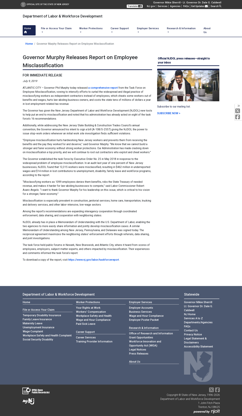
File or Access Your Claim (38, 309)
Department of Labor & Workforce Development (59, 294)
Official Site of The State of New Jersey (45, 4)
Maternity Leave (32, 323)
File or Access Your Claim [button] (56, 28)
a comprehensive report (103, 87)
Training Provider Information (94, 341)
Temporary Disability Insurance (42, 315)
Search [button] (216, 6)
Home (27, 30)
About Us (207, 30)
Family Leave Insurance (37, 319)
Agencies (175, 6)
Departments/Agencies (198, 322)
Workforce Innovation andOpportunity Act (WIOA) (145, 343)
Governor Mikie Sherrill (198, 302)
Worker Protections (88, 302)
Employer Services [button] (148, 28)
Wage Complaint (33, 331)
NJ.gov (151, 6)
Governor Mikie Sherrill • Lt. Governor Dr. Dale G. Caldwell (187, 2)
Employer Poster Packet (144, 319)
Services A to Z (193, 318)
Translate (135, 6)
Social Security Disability (38, 339)
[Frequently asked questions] (186, 6)
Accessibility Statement (198, 346)
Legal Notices (137, 349)
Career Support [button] (120, 28)
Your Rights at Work (88, 307)
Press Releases (138, 353)
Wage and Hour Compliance (93, 319)
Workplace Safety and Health (94, 315)
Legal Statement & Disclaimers (195, 340)
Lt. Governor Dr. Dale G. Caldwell (198, 308)
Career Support (85, 332)
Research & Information (144, 328)
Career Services (86, 337)
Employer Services (140, 302)
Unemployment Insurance (38, 327)
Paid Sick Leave (85, 323)
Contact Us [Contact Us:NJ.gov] (191, 330)
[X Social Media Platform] (238, 111)
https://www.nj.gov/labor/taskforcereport (93, 259)
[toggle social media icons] (238, 106)
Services (162, 6)
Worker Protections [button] (91, 28)
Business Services (140, 311)
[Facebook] (238, 117)
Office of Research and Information (151, 333)
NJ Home (189, 314)
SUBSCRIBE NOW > (168, 113)
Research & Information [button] (181, 28)
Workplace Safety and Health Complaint (47, 335)
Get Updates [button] (199, 6)
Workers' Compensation (91, 311)
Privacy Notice (193, 334)
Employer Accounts (141, 307)
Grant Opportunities (141, 337)
